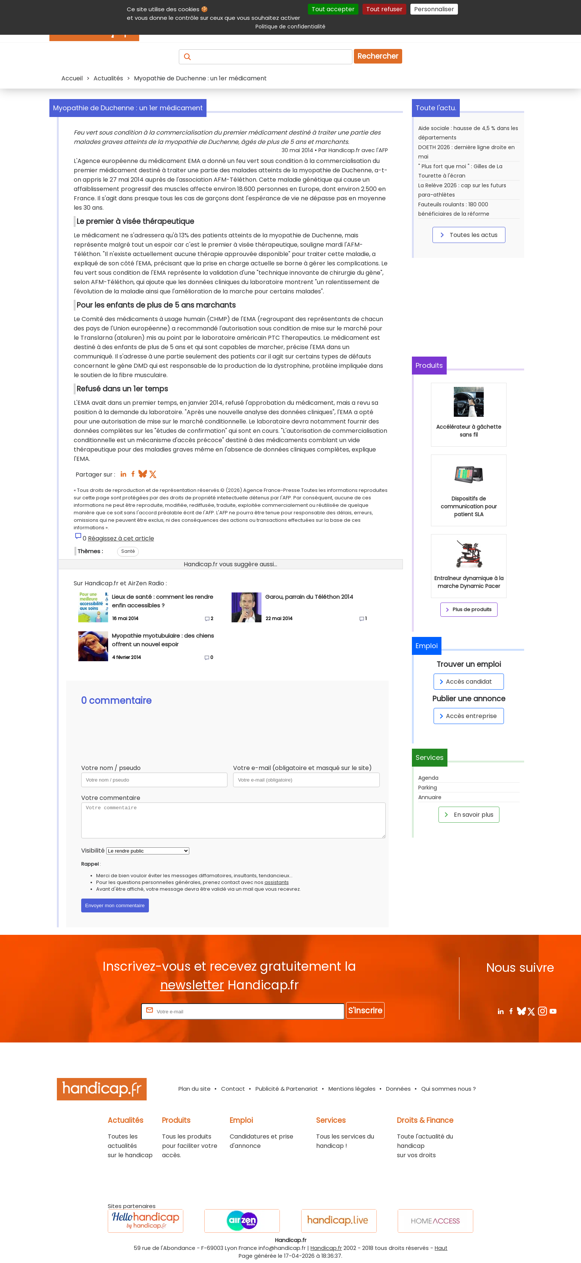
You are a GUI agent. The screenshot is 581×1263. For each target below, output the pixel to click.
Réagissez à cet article (121, 538)
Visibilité (93, 850)
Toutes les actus (468, 234)
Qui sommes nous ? (448, 1089)
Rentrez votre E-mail (109, 1011)
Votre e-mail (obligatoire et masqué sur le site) (302, 768)
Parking (427, 787)
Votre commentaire (110, 798)
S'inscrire (365, 1010)
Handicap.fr (326, 1248)
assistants (276, 882)
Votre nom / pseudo (111, 768)
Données (398, 1089)
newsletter (192, 985)
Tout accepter (333, 9)
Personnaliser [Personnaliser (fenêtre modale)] (434, 9)
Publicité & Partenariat (287, 1089)
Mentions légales (352, 1089)
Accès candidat (464, 681)
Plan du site (194, 1089)
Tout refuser (384, 9)
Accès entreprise (467, 716)
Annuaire (429, 797)
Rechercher (378, 56)
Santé (128, 551)
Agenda (428, 778)
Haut (441, 1248)
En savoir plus (467, 814)
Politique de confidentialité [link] (290, 26)
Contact (233, 1089)
